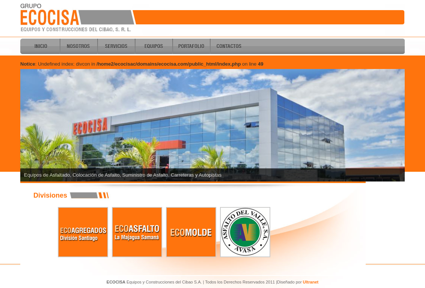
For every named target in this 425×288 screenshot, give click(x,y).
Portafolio (191, 46)
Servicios (116, 46)
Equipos (153, 46)
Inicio (41, 46)
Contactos (228, 46)
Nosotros (78, 46)
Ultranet (311, 282)
